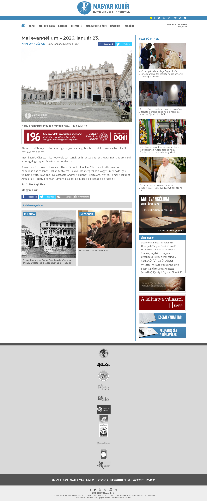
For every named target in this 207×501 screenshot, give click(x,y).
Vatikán (145, 260)
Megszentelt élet (96, 26)
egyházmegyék (160, 253)
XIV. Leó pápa (47, 26)
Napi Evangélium (33, 43)
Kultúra (130, 26)
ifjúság (156, 272)
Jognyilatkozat (104, 498)
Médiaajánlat (92, 498)
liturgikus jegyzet (164, 264)
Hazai (32, 26)
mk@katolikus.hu (127, 495)
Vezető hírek (149, 39)
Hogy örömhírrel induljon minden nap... (158, 203)
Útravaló (171, 246)
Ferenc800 (146, 249)
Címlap (55, 480)
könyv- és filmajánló (171, 272)
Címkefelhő (147, 238)
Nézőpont (116, 26)
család (153, 268)
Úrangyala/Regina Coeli (153, 246)
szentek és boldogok (164, 249)
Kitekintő (76, 26)
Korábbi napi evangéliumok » (171, 230)
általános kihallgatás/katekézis (157, 242)
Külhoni (63, 26)
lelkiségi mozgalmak (164, 256)
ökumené (147, 264)
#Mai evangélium (33, 205)
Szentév (145, 253)
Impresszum (80, 498)
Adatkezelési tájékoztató (121, 498)
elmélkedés (147, 256)
